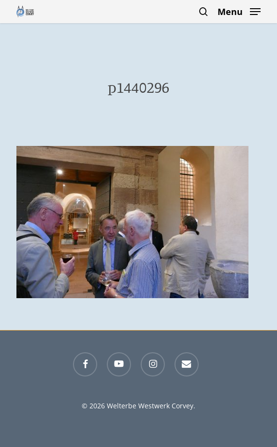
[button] (239, 10)
